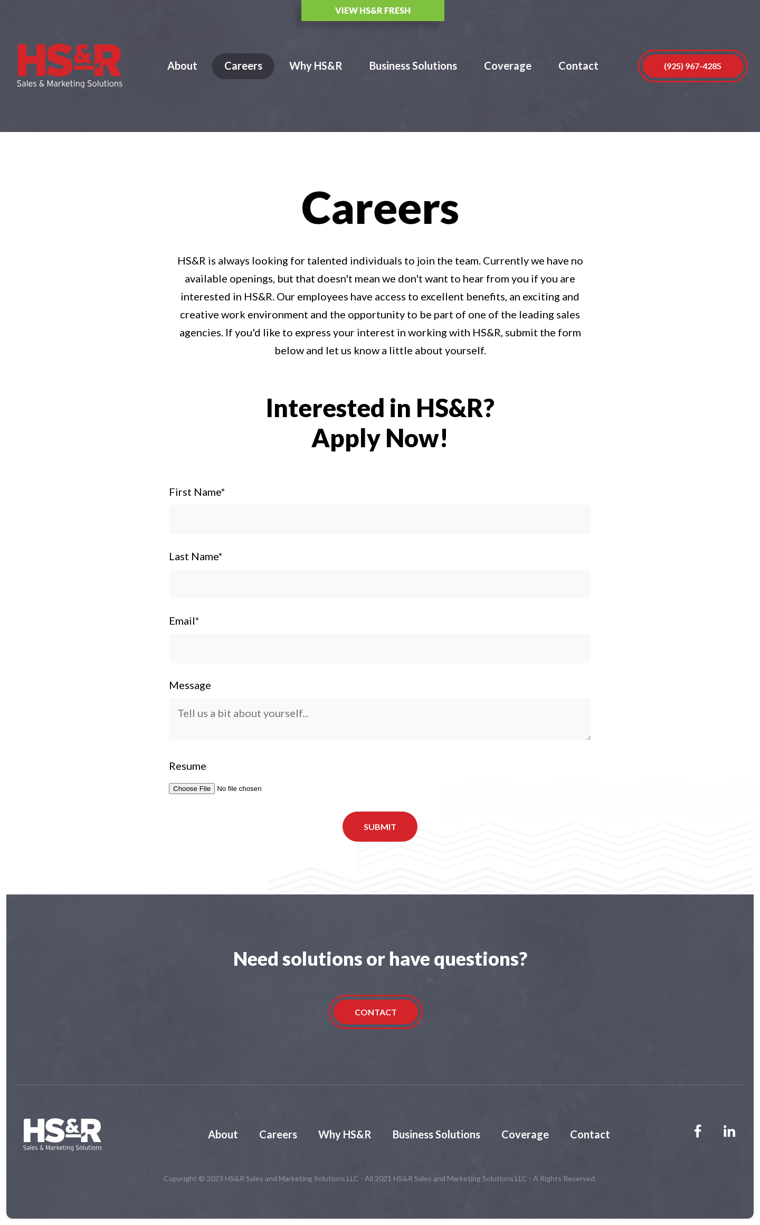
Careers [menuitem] (278, 1134)
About (182, 65)
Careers (243, 65)
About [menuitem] (223, 1134)
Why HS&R (316, 65)
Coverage (507, 65)
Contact (578, 65)
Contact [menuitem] (590, 1134)
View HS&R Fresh (533, 10)
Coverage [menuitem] (525, 1134)
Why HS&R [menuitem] (345, 1134)
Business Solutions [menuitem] (436, 1134)
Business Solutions (413, 65)
